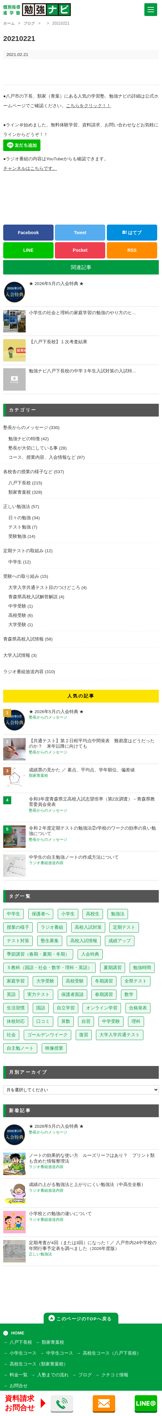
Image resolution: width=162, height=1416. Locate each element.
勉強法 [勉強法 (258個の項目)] (117, 913)
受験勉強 (17, 536)
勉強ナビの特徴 (24, 438)
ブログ (29, 23)
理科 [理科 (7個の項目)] (136, 1021)
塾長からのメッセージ (25, 427)
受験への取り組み (21, 576)
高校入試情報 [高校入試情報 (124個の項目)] (83, 940)
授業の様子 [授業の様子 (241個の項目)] (18, 927)
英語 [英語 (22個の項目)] (11, 994)
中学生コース (59, 1353)
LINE (28, 250)
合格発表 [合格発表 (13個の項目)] (138, 1008)
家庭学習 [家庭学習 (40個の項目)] (16, 981)
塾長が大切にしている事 (33, 448)
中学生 (15, 562)
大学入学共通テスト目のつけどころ (44, 587)
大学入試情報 (16, 655)
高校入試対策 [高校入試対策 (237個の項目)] (88, 927)
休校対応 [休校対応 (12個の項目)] (16, 1021)
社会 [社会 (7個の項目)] (11, 1034)
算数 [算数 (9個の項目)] (65, 1021)
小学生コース (23, 1353)
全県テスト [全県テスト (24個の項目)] (135, 981)
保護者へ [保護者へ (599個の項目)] (41, 913)
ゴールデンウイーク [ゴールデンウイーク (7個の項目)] (47, 1034)
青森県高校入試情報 (23, 639)
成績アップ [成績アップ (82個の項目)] (119, 940)
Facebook (28, 232)
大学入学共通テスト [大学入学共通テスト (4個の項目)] (119, 1034)
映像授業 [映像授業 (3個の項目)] (54, 1048)
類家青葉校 (19, 492)
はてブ (131, 232)
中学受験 (17, 606)
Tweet (80, 232)
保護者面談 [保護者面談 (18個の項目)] (72, 994)
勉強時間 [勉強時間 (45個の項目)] (142, 967)
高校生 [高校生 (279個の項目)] (92, 913)
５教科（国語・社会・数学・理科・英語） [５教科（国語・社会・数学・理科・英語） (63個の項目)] (49, 967)
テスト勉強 (19, 527)
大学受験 (17, 624)
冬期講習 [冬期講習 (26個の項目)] (104, 981)
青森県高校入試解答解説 (33, 596)
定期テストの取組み (23, 550)
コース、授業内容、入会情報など (42, 457)
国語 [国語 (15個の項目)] (40, 1008)
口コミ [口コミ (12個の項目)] (43, 1021)
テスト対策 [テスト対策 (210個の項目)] (18, 940)
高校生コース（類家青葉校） (39, 1364)
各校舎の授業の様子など (28, 471)
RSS (132, 250)
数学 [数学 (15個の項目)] (128, 994)
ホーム (9, 23)
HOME (17, 1333)
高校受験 (17, 615)
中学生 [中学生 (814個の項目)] (13, 913)
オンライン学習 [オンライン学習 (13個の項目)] (101, 1008)
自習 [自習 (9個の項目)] (85, 1021)
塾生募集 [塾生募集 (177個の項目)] (50, 940)
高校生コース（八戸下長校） (112, 1353)
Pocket (80, 250)
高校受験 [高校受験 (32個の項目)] (75, 981)
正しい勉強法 (16, 506)
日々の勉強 (19, 517)
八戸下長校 (19, 483)
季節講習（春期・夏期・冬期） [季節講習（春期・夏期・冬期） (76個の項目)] (38, 954)
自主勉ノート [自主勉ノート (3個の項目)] (20, 1048)
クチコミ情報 (114, 1374)
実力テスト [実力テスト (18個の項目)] (38, 994)
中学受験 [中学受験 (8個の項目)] (111, 1021)
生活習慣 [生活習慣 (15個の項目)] (16, 1008)
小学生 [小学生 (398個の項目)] (68, 913)
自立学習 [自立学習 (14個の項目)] (66, 1008)
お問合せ (19, 1385)
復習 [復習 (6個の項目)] (83, 1034)
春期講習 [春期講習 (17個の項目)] (104, 994)
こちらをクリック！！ (88, 105)
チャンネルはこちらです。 (30, 168)
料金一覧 (19, 1374)
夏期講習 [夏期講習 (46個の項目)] (113, 967)
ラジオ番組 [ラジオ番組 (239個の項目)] (52, 927)
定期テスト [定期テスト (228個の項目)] (124, 927)
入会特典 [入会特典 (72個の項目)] (90, 954)
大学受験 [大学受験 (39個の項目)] (45, 981)
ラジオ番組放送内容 (23, 671)
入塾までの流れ (53, 1374)
